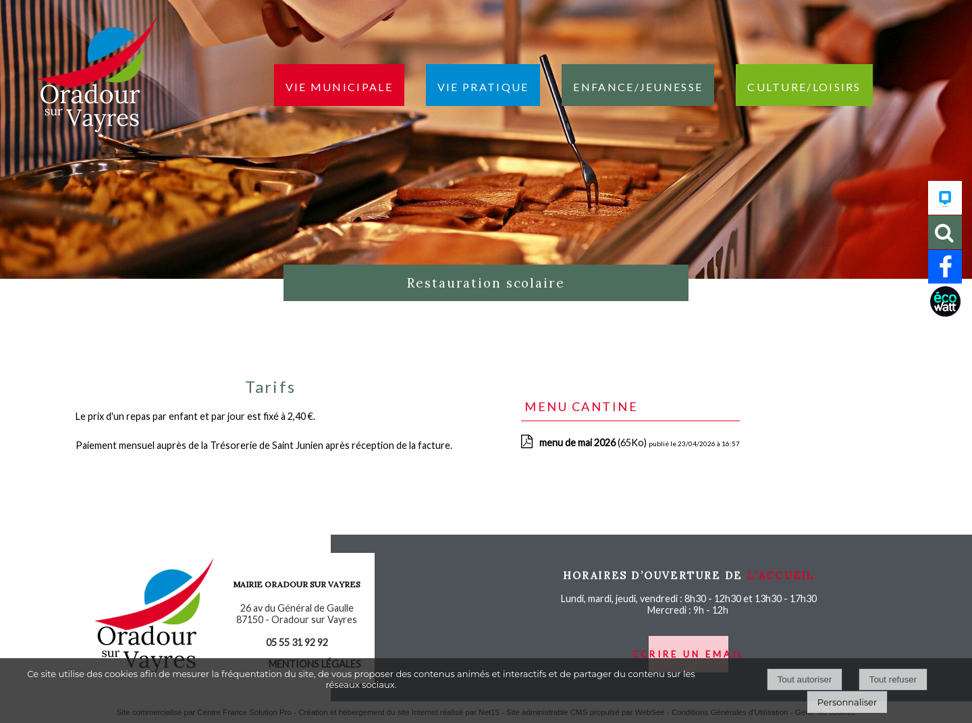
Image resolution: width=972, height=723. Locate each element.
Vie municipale (339, 85)
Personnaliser (847, 702)
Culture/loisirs (804, 85)
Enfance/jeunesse (638, 85)
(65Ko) (594, 442)
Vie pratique (483, 85)
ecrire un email (689, 654)
